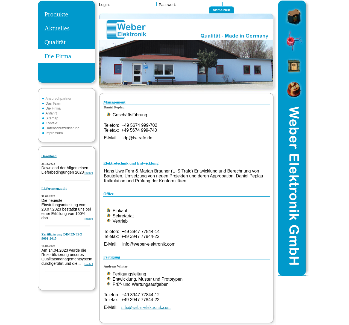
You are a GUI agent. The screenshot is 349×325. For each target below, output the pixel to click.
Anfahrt (51, 113)
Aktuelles (57, 28)
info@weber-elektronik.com (146, 307)
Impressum (54, 133)
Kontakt (51, 123)
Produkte (56, 14)
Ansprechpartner (59, 98)
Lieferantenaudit (54, 189)
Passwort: (167, 4)
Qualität (55, 42)
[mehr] (88, 172)
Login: (104, 4)
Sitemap (52, 118)
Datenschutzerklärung (63, 128)
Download (49, 156)
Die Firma (58, 56)
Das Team (53, 103)
